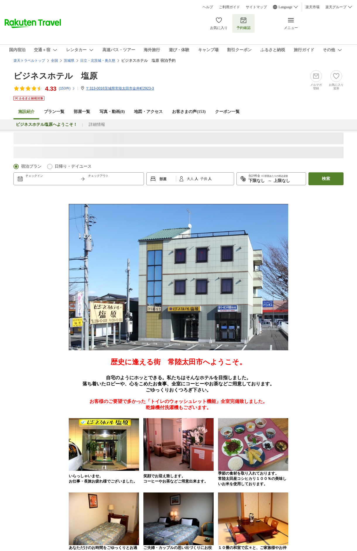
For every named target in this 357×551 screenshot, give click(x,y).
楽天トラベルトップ (29, 61)
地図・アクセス (148, 111)
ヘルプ (207, 7)
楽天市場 (312, 7)
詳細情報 (97, 124)
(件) (67, 88)
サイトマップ (256, 7)
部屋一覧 (82, 111)
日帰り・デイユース (73, 166)
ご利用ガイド (229, 7)
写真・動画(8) (112, 111)
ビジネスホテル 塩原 (55, 75)
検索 (326, 178)
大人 (191, 179)
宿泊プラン (31, 166)
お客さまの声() (188, 111)
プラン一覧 (54, 111)
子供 (204, 179)
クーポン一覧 (227, 111)
